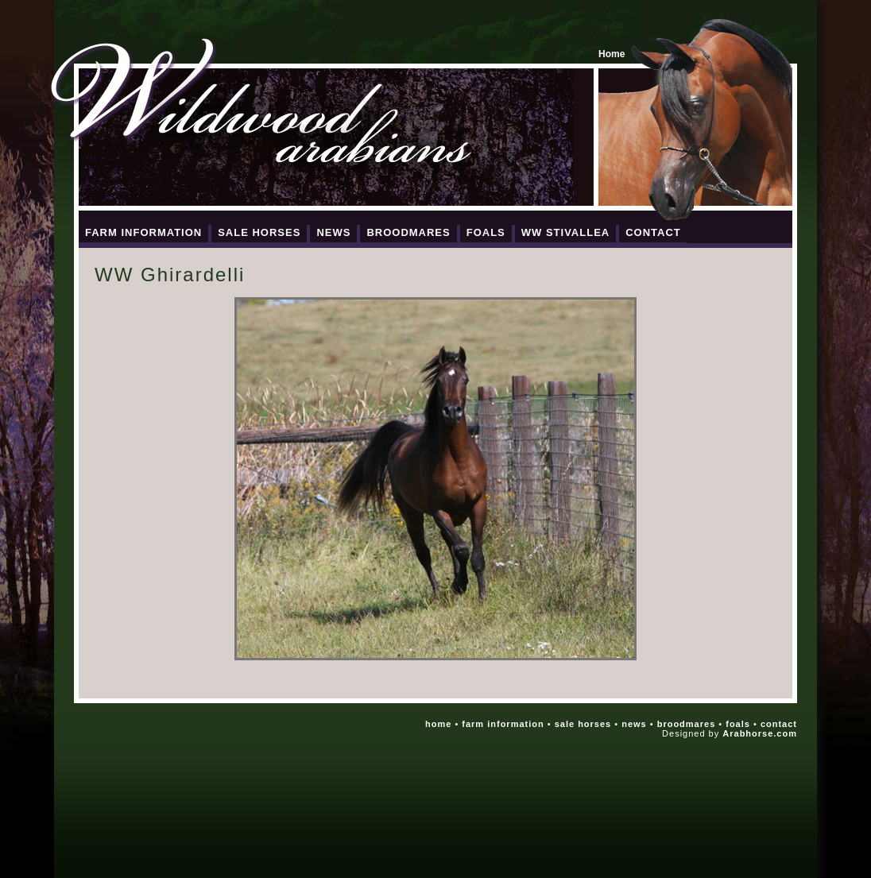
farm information (503, 724)
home (438, 724)
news (634, 724)
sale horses (583, 724)
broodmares (686, 724)
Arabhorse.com (759, 733)
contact (779, 724)
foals (738, 724)
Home (611, 54)
